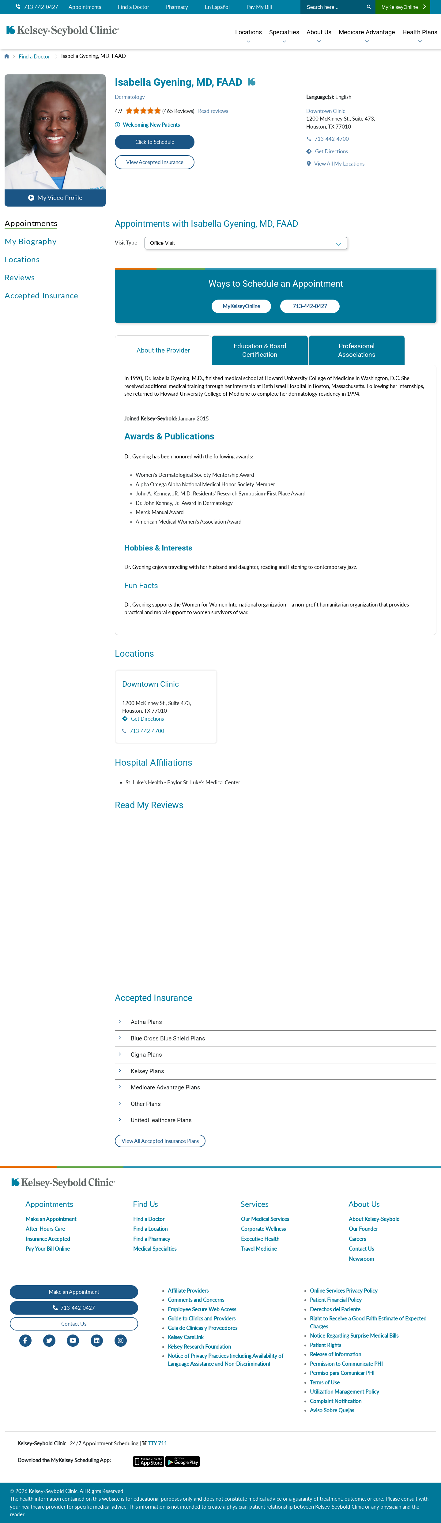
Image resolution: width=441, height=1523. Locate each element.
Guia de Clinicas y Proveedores (202, 1328)
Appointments (85, 7)
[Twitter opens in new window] (49, 1340)
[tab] (163, 350)
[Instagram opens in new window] (120, 1340)
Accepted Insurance (41, 295)
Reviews (20, 277)
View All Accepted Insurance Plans (160, 1141)
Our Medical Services (265, 1219)
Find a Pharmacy (151, 1239)
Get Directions (331, 151)
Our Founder (363, 1229)
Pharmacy (177, 7)
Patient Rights (325, 1345)
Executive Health (260, 1239)
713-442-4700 (331, 139)
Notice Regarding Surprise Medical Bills (354, 1335)
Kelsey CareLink (186, 1337)
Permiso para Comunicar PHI (342, 1373)
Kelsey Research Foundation (199, 1346)
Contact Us (361, 1248)
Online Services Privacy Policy (344, 1290)
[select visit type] (246, 243)
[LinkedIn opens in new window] (96, 1340)
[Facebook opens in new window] (25, 1340)
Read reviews (213, 111)
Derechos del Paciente (335, 1309)
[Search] (369, 7)
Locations (22, 259)
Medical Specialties (154, 1248)
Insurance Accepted (48, 1239)
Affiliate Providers (188, 1290)
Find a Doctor (133, 7)
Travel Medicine (259, 1248)
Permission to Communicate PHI (346, 1364)
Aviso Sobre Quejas (332, 1410)
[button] (55, 140)
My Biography (30, 241)
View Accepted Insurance (154, 162)
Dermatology (130, 97)
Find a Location (150, 1229)
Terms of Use (325, 1382)
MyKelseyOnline (404, 7)
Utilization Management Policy (344, 1391)
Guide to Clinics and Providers (202, 1318)
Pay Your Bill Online (48, 1248)
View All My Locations (338, 163)
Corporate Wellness (263, 1229)
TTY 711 (154, 1443)
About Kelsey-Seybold (374, 1219)
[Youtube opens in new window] (73, 1340)
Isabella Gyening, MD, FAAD (93, 56)
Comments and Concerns (196, 1300)
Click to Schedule (154, 142)
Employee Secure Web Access (202, 1309)
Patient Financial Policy (336, 1300)
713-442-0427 (37, 7)
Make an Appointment (51, 1219)
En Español (217, 7)
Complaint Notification (335, 1401)
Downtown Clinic (325, 111)
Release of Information (335, 1354)
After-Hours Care (45, 1229)
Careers (357, 1239)
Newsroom (361, 1259)
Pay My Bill (259, 7)
